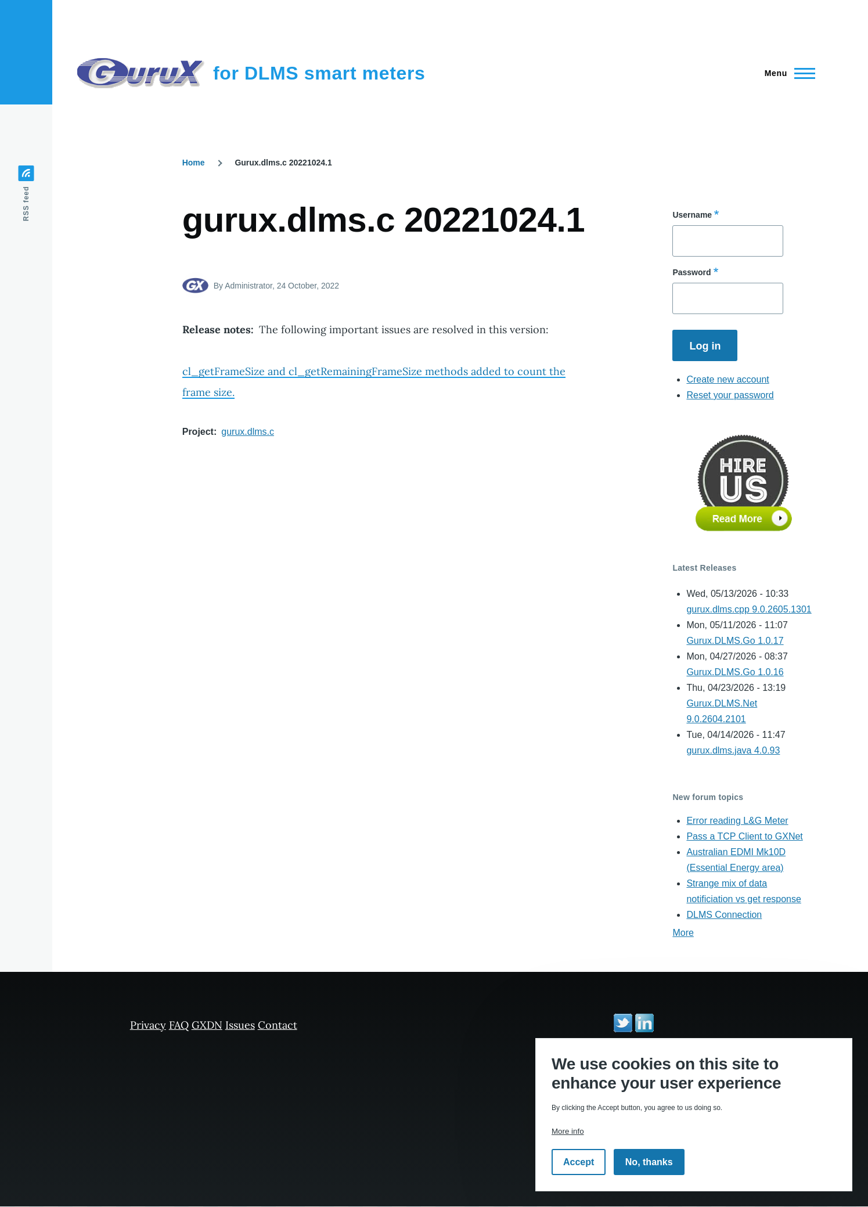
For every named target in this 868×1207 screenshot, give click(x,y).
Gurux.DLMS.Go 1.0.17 (734, 641)
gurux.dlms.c (247, 432)
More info (568, 1131)
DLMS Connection (724, 915)
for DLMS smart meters (319, 73)
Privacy (148, 1025)
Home (193, 162)
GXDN (207, 1025)
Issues (240, 1025)
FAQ (179, 1025)
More (682, 933)
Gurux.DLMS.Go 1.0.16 (734, 672)
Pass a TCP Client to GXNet (744, 836)
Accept (578, 1162)
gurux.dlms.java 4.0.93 (733, 750)
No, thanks (649, 1162)
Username (692, 214)
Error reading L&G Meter (737, 821)
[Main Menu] (786, 73)
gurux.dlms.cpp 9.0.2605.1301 (748, 609)
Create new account (727, 379)
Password (691, 272)
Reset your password (729, 395)
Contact (277, 1025)
